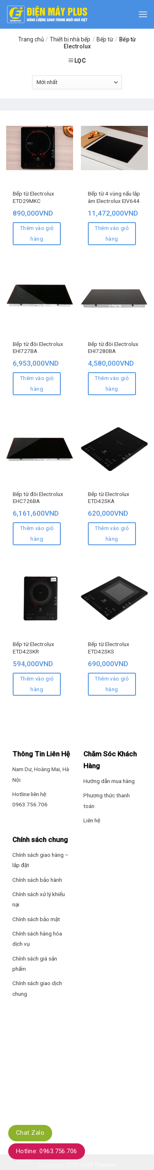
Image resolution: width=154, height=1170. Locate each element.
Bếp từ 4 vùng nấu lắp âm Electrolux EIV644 (114, 197)
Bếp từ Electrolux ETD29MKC (33, 197)
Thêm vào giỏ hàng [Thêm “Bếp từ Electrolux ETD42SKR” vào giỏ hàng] (37, 684)
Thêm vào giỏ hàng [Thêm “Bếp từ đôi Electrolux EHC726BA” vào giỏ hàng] (37, 533)
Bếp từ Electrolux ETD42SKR (33, 648)
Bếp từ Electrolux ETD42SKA (108, 498)
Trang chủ (31, 39)
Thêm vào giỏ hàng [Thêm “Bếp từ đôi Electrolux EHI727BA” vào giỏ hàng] (37, 383)
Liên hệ (91, 820)
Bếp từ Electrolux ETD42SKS (108, 648)
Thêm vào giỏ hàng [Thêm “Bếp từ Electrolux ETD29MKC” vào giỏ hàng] (37, 233)
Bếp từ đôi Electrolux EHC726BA (38, 498)
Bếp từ (105, 39)
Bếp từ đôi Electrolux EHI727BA (38, 348)
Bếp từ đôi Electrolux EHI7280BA (113, 348)
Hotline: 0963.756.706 (46, 1151)
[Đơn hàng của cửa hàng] (77, 82)
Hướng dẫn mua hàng (109, 781)
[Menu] (143, 14)
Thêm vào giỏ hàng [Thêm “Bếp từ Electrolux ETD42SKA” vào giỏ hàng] (112, 533)
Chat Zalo (30, 1132)
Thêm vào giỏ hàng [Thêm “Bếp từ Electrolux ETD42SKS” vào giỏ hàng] (112, 684)
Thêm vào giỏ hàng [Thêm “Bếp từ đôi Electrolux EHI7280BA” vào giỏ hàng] (112, 383)
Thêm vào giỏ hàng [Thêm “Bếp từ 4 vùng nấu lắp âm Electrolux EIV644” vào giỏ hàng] (112, 233)
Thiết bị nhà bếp (70, 39)
